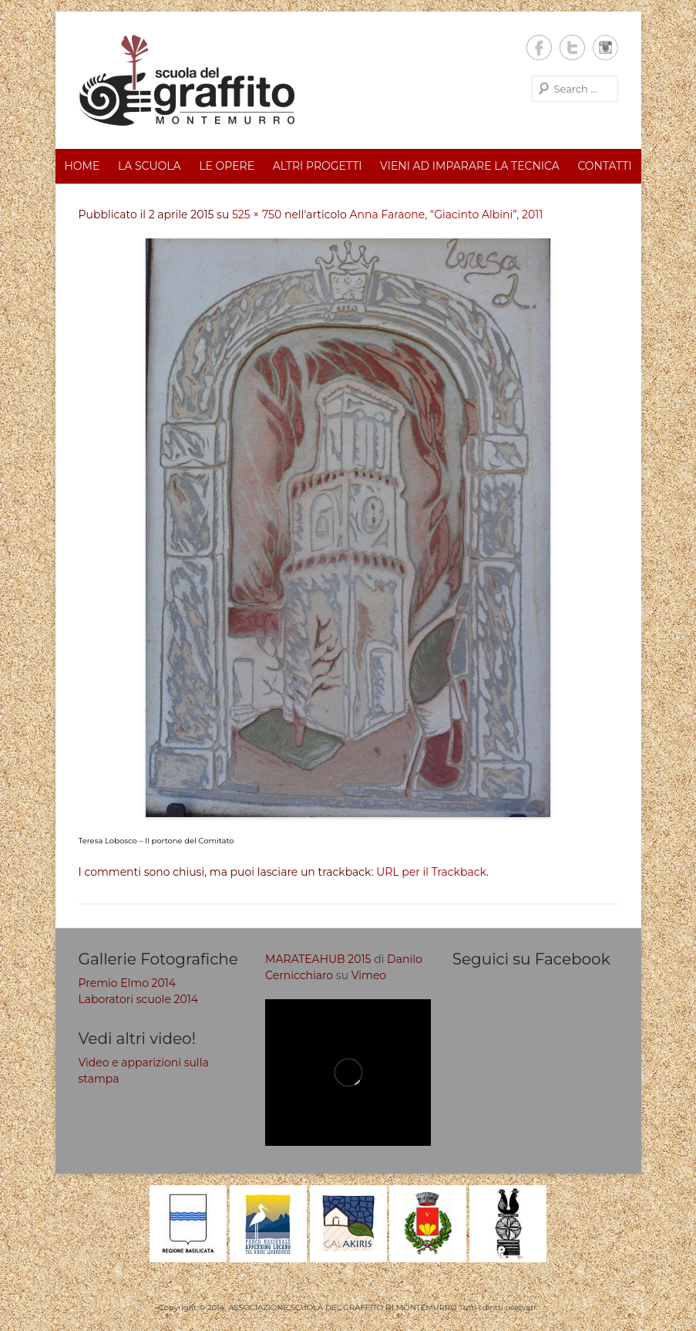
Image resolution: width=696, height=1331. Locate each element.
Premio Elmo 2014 (128, 983)
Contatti (604, 166)
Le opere (226, 166)
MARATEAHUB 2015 (318, 959)
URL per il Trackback (431, 872)
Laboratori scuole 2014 (139, 999)
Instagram (605, 47)
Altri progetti (317, 166)
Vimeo (368, 975)
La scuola (149, 166)
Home (81, 166)
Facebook (539, 47)
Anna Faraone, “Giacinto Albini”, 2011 (446, 214)
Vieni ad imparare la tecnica (470, 166)
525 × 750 (256, 214)
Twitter (572, 47)
